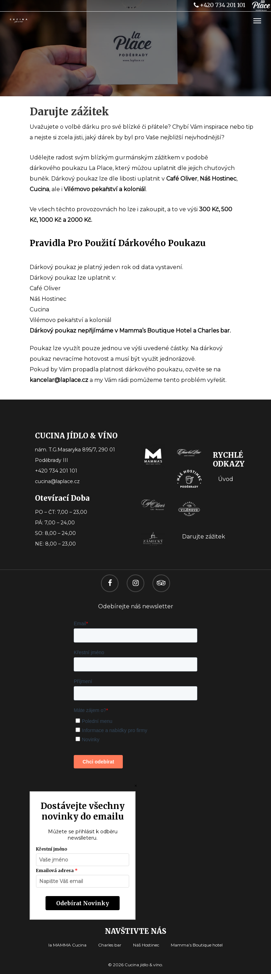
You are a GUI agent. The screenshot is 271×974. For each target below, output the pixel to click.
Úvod (225, 479)
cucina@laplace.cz (57, 481)
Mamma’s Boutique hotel (197, 945)
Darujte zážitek (203, 536)
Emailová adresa (55, 870)
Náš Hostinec (146, 945)
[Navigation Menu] (257, 20)
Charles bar (109, 945)
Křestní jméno (51, 849)
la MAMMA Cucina (67, 945)
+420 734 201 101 (219, 4)
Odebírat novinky (82, 903)
